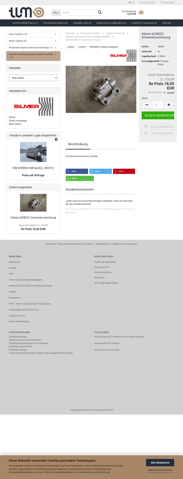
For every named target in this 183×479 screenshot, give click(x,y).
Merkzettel (167, 2)
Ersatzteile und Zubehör (20, 346)
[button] (77, 171)
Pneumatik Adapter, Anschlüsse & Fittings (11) (31, 47)
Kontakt (13, 268)
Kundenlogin (147, 2)
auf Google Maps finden (106, 283)
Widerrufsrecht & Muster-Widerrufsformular (30, 285)
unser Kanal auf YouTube (106, 349)
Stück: (145, 102)
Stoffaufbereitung (18, 336)
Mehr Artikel (15, 124)
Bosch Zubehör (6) (17, 41)
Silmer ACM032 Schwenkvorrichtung (33, 217)
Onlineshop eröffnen (80, 410)
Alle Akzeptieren (160, 462)
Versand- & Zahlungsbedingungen (25, 279)
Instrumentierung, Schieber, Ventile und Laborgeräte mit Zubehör (41, 353)
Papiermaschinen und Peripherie (25, 340)
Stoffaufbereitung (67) (25, 23)
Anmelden (71, 212)
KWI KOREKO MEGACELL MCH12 (33, 168)
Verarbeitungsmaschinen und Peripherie (29, 343)
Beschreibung (78, 144)
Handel (12, 291)
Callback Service (17, 315)
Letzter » (83, 47)
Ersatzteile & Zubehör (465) (111, 23)
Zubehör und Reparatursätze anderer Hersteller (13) (31, 56)
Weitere (166, 23)
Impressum (14, 262)
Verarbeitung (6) (82, 23)
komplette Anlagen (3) (144, 23)
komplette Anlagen (18, 349)
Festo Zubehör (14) (18, 34)
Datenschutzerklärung (99, 472)
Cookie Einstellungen (19, 321)
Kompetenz (14, 297)
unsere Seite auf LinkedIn (107, 343)
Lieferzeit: (147, 55)
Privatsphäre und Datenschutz (24, 309)
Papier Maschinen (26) (55, 23)
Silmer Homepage (18, 120)
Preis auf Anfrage (33, 175)
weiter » (71, 47)
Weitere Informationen (160, 470)
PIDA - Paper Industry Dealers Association (30, 303)
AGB (11, 273)
